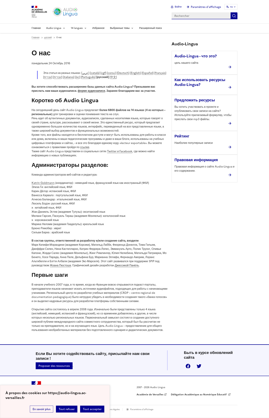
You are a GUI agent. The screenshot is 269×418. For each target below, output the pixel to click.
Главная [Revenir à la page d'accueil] (36, 28)
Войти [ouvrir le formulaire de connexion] (178, 7)
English (135, 73)
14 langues (77, 28)
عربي (85, 73)
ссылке (84, 147)
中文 (113, 77)
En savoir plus (41, 409)
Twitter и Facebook (119, 151)
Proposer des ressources (54, 366)
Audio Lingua (53, 28)
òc (77, 77)
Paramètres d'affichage (141, 409)
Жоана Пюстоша (60, 265)
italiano (68, 77)
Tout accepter (92, 409)
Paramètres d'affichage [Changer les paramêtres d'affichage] (206, 7)
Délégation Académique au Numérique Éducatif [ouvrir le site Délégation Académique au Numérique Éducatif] (199, 394)
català (95, 73)
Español (147, 73)
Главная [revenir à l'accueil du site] (35, 37)
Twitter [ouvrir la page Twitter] (199, 366)
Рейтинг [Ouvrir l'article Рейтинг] (181, 136)
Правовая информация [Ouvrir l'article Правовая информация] (196, 160)
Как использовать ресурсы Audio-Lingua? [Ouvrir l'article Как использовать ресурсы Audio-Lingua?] (199, 82)
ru (231, 7)
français (160, 73)
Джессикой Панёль (127, 265)
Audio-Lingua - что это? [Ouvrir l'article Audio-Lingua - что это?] (195, 56)
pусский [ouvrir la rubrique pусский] (48, 37)
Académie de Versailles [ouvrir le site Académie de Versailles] (150, 394)
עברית (47, 77)
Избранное (98, 28)
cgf (103, 73)
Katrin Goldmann (43, 183)
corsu (111, 73)
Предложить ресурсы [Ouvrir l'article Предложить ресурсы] (194, 100)
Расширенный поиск (150, 28)
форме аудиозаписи (91, 91)
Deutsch (122, 73)
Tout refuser (67, 409)
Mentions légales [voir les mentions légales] (111, 409)
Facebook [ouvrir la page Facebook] (188, 366)
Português (88, 77)
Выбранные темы (120, 28)
